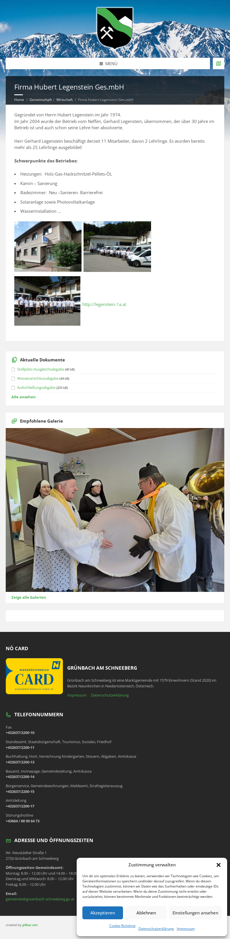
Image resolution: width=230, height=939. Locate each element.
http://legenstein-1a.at (104, 304)
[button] (218, 865)
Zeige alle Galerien (28, 597)
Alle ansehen (23, 396)
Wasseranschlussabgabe (38, 378)
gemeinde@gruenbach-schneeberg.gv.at (40, 899)
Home (19, 99)
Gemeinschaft (40, 99)
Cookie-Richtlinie (122, 925)
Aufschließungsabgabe (36, 387)
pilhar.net (30, 925)
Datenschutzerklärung (156, 928)
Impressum (186, 928)
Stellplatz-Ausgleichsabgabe (40, 369)
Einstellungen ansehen (195, 913)
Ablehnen (146, 913)
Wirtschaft (64, 99)
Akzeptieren (102, 913)
